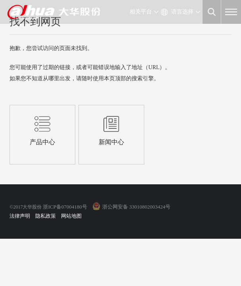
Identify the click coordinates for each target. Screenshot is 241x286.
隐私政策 (45, 216)
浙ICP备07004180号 (65, 207)
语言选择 (182, 12)
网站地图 (71, 216)
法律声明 (20, 216)
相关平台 (141, 12)
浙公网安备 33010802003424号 (136, 207)
